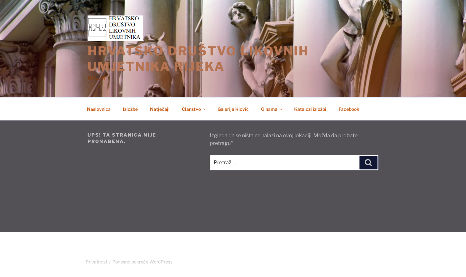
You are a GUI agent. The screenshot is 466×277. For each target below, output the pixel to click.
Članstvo (194, 109)
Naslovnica (99, 109)
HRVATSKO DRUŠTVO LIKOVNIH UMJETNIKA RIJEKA (198, 58)
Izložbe (130, 109)
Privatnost (96, 261)
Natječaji (160, 109)
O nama (272, 109)
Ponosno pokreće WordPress (142, 261)
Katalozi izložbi (310, 109)
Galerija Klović (233, 109)
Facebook (349, 109)
